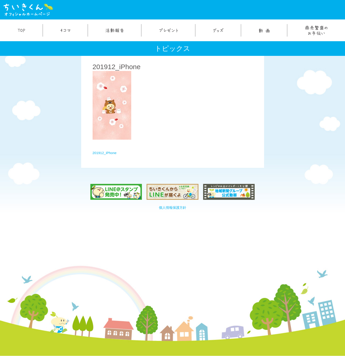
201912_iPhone (105, 153)
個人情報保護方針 (172, 207)
